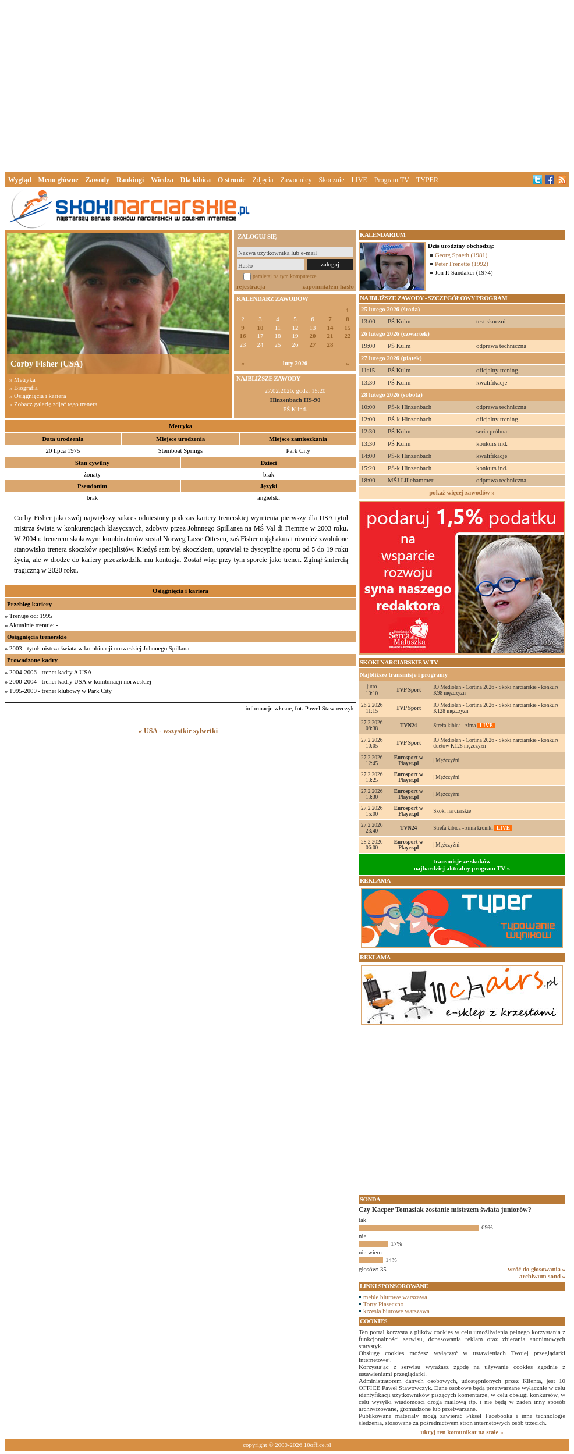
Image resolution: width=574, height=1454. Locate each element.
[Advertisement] (287, 83)
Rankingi (130, 180)
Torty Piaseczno (383, 1303)
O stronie (231, 180)
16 (243, 336)
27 (313, 345)
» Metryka (22, 379)
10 (260, 328)
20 (313, 336)
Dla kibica (195, 180)
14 (330, 328)
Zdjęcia (263, 180)
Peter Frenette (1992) (461, 263)
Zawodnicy (296, 180)
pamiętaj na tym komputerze (285, 276)
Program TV (391, 180)
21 (330, 336)
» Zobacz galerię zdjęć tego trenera (53, 403)
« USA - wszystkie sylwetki (178, 731)
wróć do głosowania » (536, 1268)
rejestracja (250, 286)
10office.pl (317, 1444)
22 (348, 336)
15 (348, 328)
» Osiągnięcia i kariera (37, 395)
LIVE (359, 180)
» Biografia (23, 387)
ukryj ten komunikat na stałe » (462, 1431)
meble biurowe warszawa (395, 1296)
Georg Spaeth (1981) (461, 254)
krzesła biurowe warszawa (396, 1310)
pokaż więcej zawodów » (461, 492)
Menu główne (58, 180)
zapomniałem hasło (328, 286)
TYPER (427, 180)
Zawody (97, 180)
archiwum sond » (542, 1275)
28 (330, 345)
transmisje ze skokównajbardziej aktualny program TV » (462, 865)
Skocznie (331, 180)
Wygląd (19, 180)
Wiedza (162, 180)
